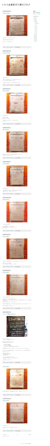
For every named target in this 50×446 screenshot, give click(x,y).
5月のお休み (6, 236)
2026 (35, 17)
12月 (36, 22)
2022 (35, 33)
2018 (35, 38)
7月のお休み (6, 163)
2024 (35, 20)
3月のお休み (6, 366)
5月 (35, 28)
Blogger (30, 443)
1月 (35, 32)
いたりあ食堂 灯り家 (37, 12)
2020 (35, 36)
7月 (35, 27)
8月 (35, 26)
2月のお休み (6, 400)
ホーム (17, 434)
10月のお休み (6, 53)
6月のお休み (6, 199)
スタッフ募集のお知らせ (9, 314)
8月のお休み (6, 129)
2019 (35, 37)
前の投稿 (29, 434)
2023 (35, 21)
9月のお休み (6, 90)
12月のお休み (6, 13)
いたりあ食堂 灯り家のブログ (16, 4)
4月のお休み (6, 272)
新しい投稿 (4, 434)
